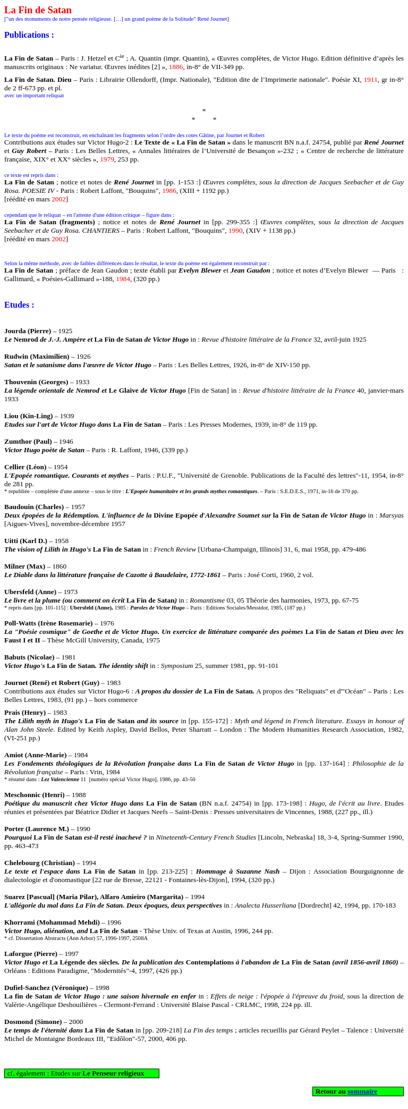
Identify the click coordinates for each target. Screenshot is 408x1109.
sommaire (362, 1091)
